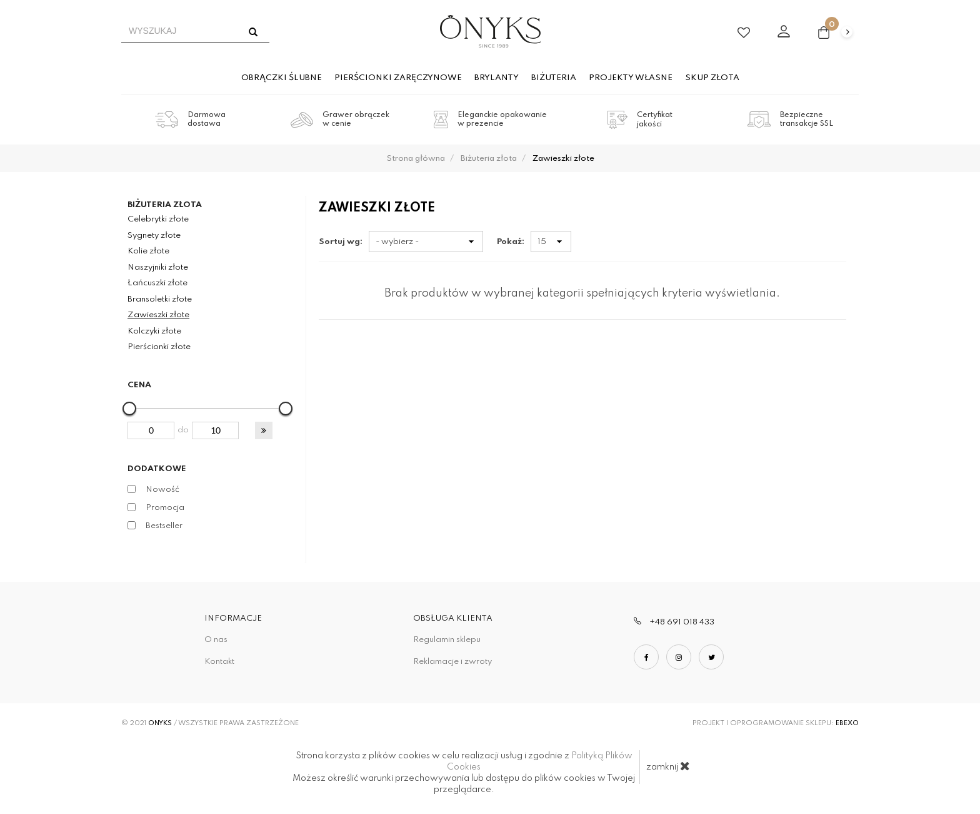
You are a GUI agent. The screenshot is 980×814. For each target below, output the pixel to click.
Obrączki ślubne (281, 77)
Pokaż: (510, 242)
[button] (263, 430)
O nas (216, 640)
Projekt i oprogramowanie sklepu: (775, 723)
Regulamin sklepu (447, 640)
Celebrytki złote (158, 219)
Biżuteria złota (165, 205)
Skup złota (712, 78)
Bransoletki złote (160, 299)
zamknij (668, 766)
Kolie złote (148, 251)
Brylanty (496, 77)
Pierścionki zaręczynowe (398, 77)
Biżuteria (553, 77)
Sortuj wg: (340, 242)
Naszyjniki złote (158, 267)
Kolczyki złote (154, 331)
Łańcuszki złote (158, 283)
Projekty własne (630, 78)
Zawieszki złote (158, 315)
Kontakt (219, 662)
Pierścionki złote (159, 347)
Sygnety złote (154, 235)
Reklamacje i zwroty (452, 662)
